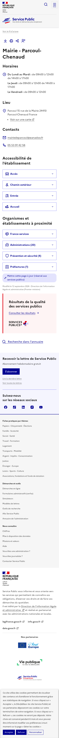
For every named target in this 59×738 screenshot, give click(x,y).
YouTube (41, 407)
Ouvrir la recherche (46, 4)
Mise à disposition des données (16, 536)
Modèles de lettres (11, 503)
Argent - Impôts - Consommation (17, 456)
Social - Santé (9, 436)
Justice (5, 461)
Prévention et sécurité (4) (23, 256)
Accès (11, 174)
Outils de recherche (11, 508)
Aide (5, 546)
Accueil (12, 207)
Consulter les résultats (22, 313)
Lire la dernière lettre (12, 378)
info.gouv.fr (36, 621)
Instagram (32, 407)
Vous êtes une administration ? (16, 551)
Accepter (9, 732)
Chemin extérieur (18, 185)
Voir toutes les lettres (12, 383)
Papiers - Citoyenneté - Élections (17, 426)
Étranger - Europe (11, 466)
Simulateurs (8, 498)
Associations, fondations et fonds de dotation (23, 476)
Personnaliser (35, 732)
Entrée (11, 196)
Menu (54, 7)
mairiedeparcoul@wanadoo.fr (25, 137)
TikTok (14, 407)
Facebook (6, 407)
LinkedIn (23, 407)
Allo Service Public (11, 513)
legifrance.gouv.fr (14, 621)
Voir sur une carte (22, 119)
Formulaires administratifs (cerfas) (18, 493)
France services (17, 234)
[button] (23, 41)
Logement (7, 446)
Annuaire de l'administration (15, 518)
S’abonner (11, 371)
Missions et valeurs (11, 541)
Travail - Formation (11, 441)
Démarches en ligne (11, 488)
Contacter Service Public (14, 561)
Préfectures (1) (16, 267)
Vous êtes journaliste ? (12, 556)
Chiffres (6, 531)
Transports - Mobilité (12, 451)
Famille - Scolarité (11, 431)
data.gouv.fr (11, 628)
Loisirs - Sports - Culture (13, 471)
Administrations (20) (20, 245)
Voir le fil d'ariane (10, 31)
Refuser (21, 732)
